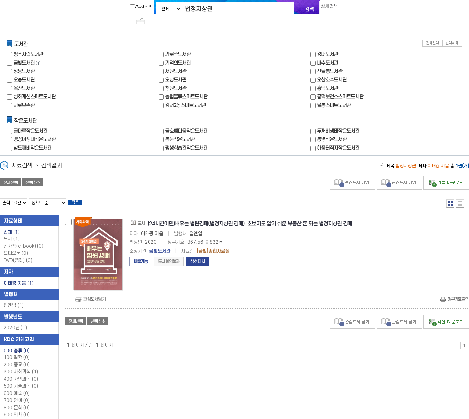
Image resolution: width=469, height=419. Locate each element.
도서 (12, 230)
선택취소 (32, 172)
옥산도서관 (24, 77)
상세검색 (322, 8)
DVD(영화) (18, 251)
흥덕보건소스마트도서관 (340, 86)
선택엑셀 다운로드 (446, 172)
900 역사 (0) (17, 406)
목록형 (460, 193)
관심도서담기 (94, 290)
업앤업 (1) (14, 296)
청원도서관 (175, 77)
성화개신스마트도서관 (34, 86)
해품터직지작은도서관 (338, 137)
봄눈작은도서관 (180, 128)
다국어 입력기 (344, 8)
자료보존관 (24, 94)
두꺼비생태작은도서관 (338, 120)
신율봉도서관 (329, 60)
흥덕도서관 (327, 77)
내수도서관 (327, 52)
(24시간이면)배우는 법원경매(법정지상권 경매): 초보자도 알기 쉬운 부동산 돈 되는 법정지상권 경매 (250, 214)
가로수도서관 (178, 43)
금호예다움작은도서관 (186, 120)
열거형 (450, 193)
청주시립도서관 (28, 43)
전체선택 (432, 32)
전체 (12, 223)
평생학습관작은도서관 (186, 137)
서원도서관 (175, 60)
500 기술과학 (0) (21, 377)
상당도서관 (24, 60)
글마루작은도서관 (30, 120)
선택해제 (452, 32)
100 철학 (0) (17, 349)
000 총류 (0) (17, 342)
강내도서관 (327, 43)
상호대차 (197, 252)
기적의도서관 (178, 52)
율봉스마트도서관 (334, 94)
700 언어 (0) (17, 392)
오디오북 (16, 244)
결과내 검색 (128, 6)
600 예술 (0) (17, 384)
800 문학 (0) (17, 399)
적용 (79, 193)
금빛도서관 (24, 52)
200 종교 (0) (17, 356)
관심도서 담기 (352, 172)
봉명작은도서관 (332, 128)
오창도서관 (175, 69)
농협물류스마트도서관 (186, 86)
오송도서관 (24, 69)
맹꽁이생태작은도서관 (34, 128)
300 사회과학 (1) (21, 363)
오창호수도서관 (332, 69)
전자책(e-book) (23, 237)
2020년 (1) (15, 319)
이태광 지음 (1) (19, 274)
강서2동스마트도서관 (185, 94)
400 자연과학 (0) (21, 370)
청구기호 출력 (458, 290)
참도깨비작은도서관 (32, 137)
